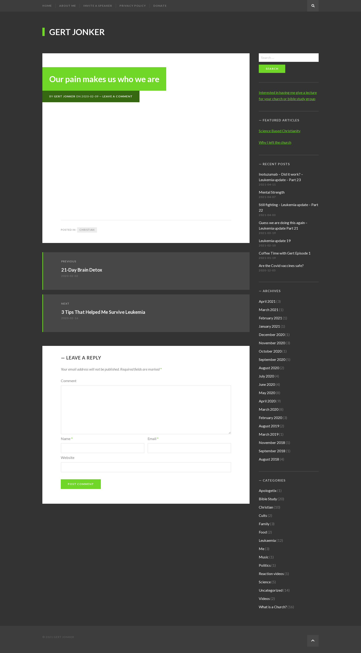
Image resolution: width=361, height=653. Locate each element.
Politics (265, 565)
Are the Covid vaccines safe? (281, 265)
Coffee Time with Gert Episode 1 (285, 253)
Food (263, 532)
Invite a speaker (97, 5)
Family (264, 523)
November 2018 (272, 442)
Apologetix (268, 490)
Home (47, 5)
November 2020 (272, 343)
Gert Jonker (77, 32)
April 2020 (267, 401)
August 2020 (269, 367)
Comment (68, 380)
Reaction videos (271, 573)
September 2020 (272, 359)
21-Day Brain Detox (81, 270)
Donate (160, 5)
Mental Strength (272, 192)
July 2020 (266, 376)
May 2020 (267, 392)
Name (67, 438)
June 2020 (267, 384)
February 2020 (270, 417)
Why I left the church (275, 142)
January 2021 (269, 326)
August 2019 (269, 426)
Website (67, 457)
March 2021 (268, 309)
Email (153, 438)
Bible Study (268, 499)
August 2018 (269, 459)
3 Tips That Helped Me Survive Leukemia (103, 312)
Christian (87, 229)
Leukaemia (267, 540)
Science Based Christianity (279, 131)
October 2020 (270, 351)
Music (264, 557)
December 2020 (272, 334)
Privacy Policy (132, 5)
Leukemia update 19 (275, 240)
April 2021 (267, 301)
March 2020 (268, 409)
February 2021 (270, 318)
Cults (263, 515)
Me (261, 548)
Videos (264, 598)
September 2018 (272, 451)
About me (67, 5)
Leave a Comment (117, 96)
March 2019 (268, 434)
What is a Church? (273, 607)
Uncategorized (270, 590)
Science (265, 582)
